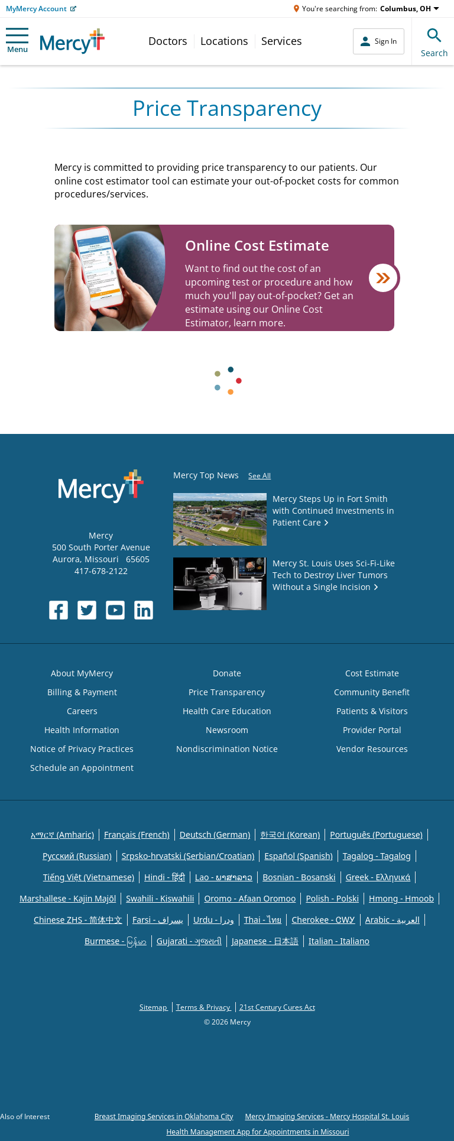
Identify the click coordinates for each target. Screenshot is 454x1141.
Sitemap (154, 1007)
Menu (17, 41)
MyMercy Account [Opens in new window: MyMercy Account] (36, 9)
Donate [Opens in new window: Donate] (227, 673)
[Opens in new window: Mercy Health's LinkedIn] (143, 610)
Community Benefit (372, 692)
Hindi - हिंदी (164, 877)
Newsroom (227, 729)
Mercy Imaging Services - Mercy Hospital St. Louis (327, 1116)
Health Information (81, 729)
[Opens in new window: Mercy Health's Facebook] (58, 610)
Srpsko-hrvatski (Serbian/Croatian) (188, 855)
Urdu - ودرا (213, 919)
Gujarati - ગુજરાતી (189, 940)
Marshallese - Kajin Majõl (68, 898)
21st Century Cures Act (277, 1007)
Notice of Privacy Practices (82, 748)
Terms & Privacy (204, 1007)
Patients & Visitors (372, 711)
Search (434, 41)
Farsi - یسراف (157, 919)
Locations (224, 41)
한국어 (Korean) (290, 834)
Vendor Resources (372, 748)
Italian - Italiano (339, 940)
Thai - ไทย (263, 919)
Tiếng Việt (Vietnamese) (88, 877)
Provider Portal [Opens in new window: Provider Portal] (372, 729)
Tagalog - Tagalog (377, 855)
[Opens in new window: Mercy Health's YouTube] (115, 610)
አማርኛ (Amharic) (62, 834)
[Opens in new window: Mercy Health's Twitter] (86, 610)
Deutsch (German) (215, 834)
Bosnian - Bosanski (298, 877)
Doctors (167, 41)
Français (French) (137, 834)
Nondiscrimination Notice (227, 748)
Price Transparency (227, 692)
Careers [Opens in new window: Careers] (82, 711)
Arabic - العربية (392, 919)
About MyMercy (82, 673)
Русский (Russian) (77, 855)
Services (281, 41)
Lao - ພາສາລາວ (223, 877)
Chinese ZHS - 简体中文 (78, 919)
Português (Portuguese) (376, 834)
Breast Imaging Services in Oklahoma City (164, 1116)
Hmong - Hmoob (401, 898)
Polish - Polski (332, 898)
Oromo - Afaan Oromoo (250, 898)
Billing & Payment (82, 692)
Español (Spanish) (298, 855)
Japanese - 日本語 (265, 940)
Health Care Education (227, 711)
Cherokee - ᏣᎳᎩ (323, 919)
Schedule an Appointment (82, 767)
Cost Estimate (372, 673)
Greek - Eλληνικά (378, 877)
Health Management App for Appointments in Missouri (257, 1132)
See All (259, 476)
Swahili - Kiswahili (160, 898)
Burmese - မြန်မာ (116, 940)
